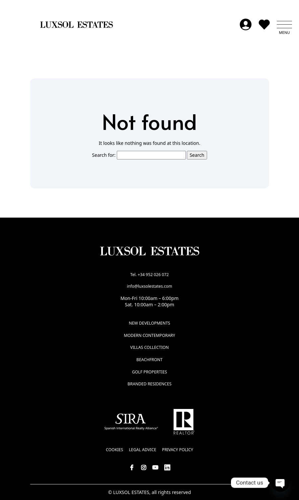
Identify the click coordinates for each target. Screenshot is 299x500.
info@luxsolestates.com (149, 286)
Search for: (103, 155)
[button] (284, 24)
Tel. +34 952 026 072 (149, 274)
